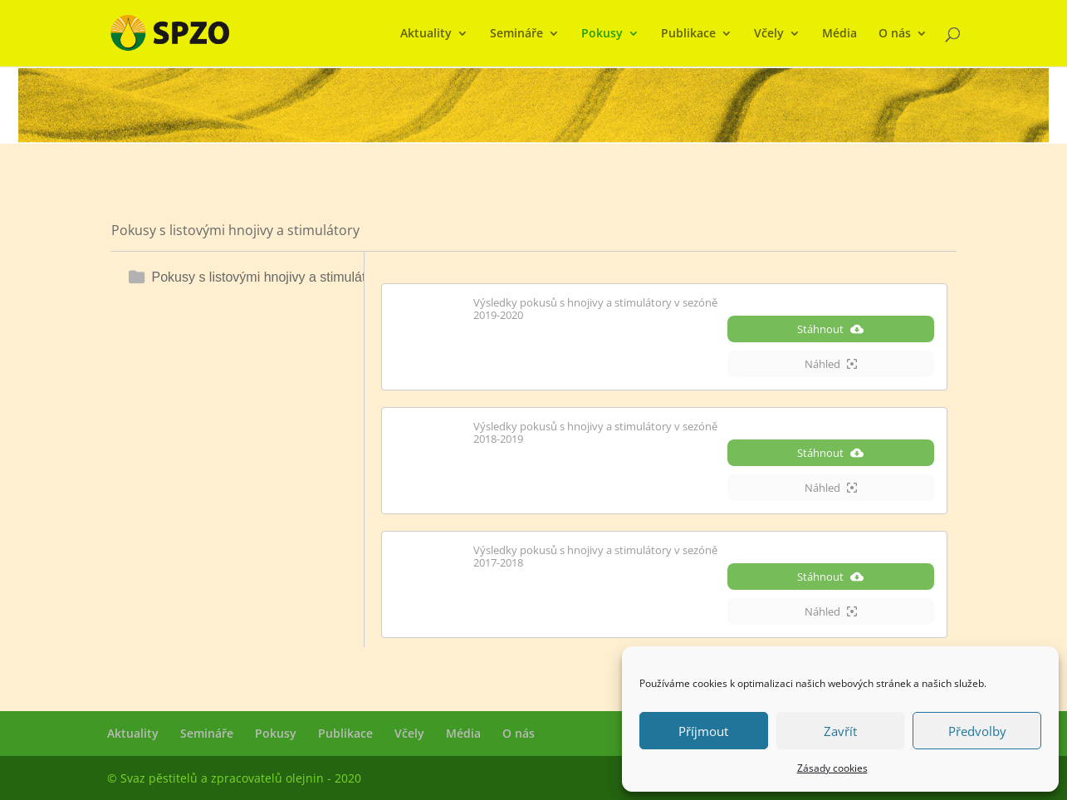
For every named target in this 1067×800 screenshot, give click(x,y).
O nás (895, 34)
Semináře (516, 34)
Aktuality (426, 34)
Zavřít (840, 731)
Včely (769, 34)
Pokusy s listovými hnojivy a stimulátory (268, 277)
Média (839, 34)
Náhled (831, 363)
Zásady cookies (832, 768)
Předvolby (977, 731)
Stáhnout (830, 328)
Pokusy (602, 34)
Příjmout (703, 731)
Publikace (688, 34)
